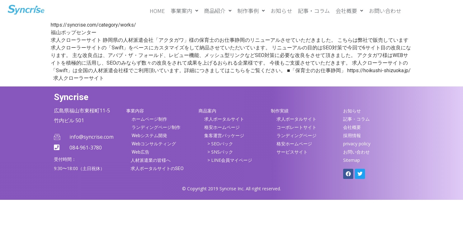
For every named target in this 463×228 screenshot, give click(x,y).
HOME (157, 11)
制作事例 (251, 11)
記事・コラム (314, 11)
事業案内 (184, 11)
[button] (184, 10)
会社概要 (349, 11)
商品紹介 (218, 11)
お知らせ (281, 11)
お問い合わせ (385, 11)
